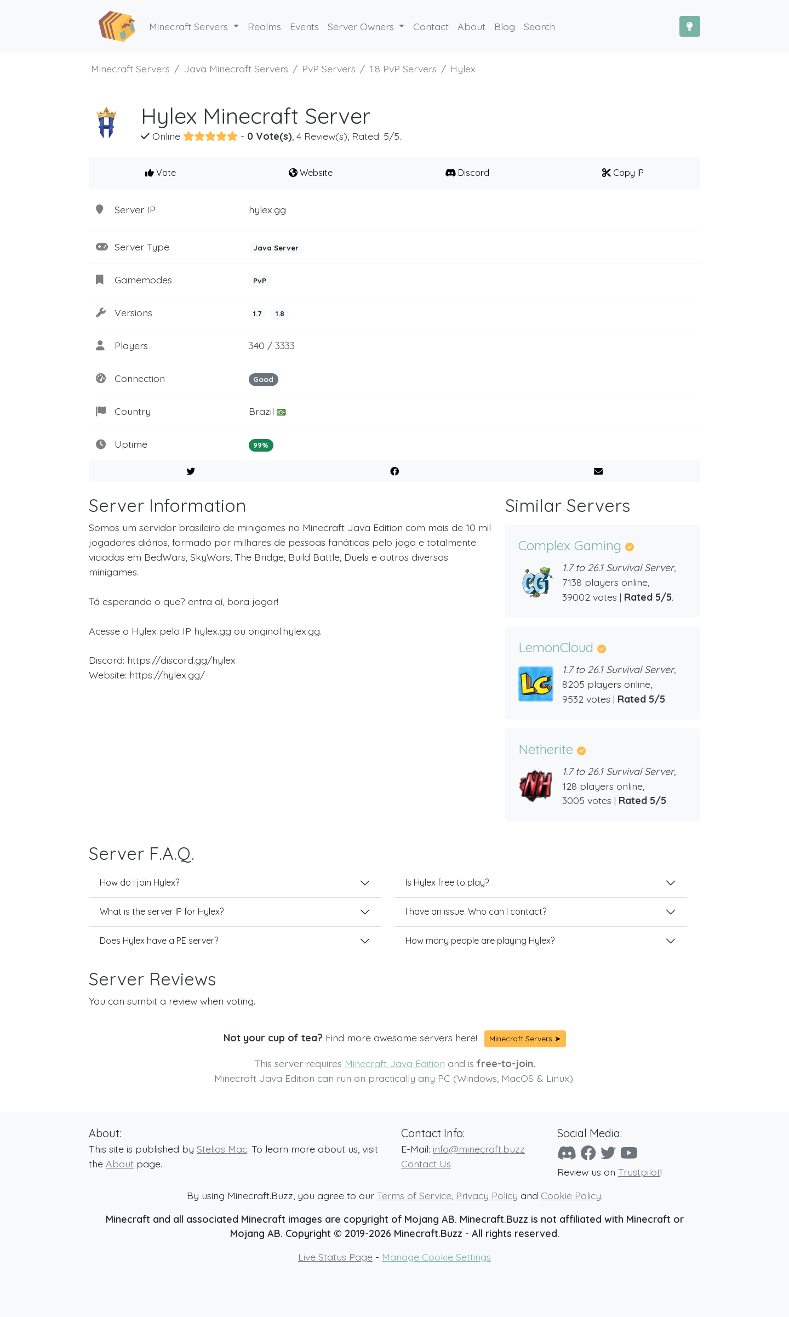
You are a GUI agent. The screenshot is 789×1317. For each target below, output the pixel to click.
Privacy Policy (487, 1195)
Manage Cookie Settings (436, 1257)
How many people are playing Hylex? (479, 940)
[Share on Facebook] (395, 471)
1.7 (257, 313)
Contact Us (426, 1164)
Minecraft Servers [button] (190, 26)
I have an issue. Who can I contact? (475, 911)
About (120, 1164)
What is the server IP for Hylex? (162, 911)
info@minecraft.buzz (479, 1149)
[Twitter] (608, 1152)
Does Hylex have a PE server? (159, 940)
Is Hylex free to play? (447, 882)
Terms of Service (414, 1195)
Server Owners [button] (362, 26)
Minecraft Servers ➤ (525, 1039)
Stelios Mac (222, 1149)
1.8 (280, 313)
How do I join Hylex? (139, 882)
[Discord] (566, 1152)
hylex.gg (267, 209)
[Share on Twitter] (191, 471)
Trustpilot (639, 1172)
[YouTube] (629, 1152)
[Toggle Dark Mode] (689, 26)
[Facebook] (588, 1152)
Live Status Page (335, 1257)
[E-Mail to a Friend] (598, 471)
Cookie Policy (571, 1195)
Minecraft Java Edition (395, 1063)
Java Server (276, 247)
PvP (259, 280)
